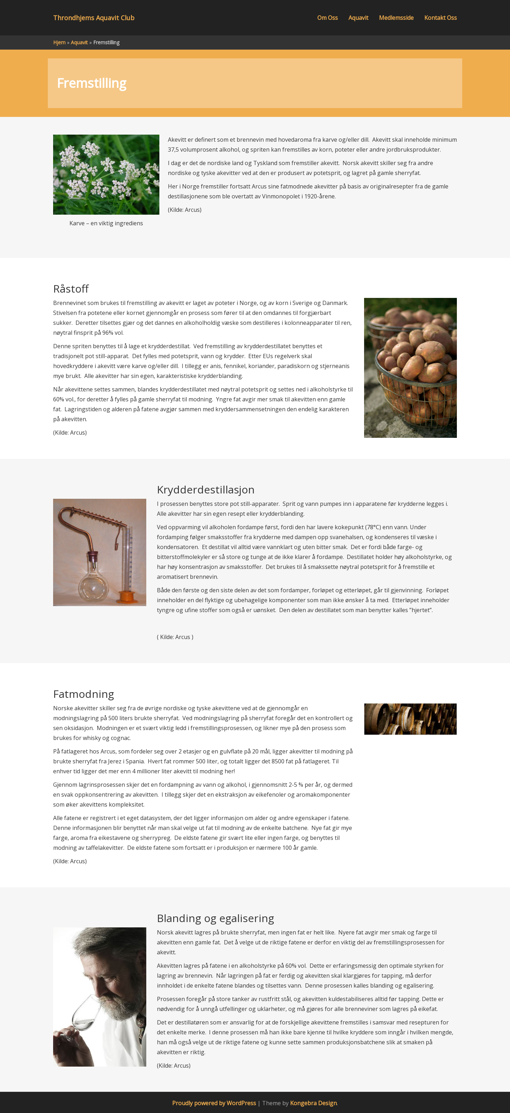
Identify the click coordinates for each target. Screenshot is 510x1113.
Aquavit (358, 18)
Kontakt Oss (440, 18)
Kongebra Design (313, 1103)
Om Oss (327, 18)
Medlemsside (396, 18)
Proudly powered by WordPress (214, 1103)
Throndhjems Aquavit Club (94, 17)
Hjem (59, 42)
